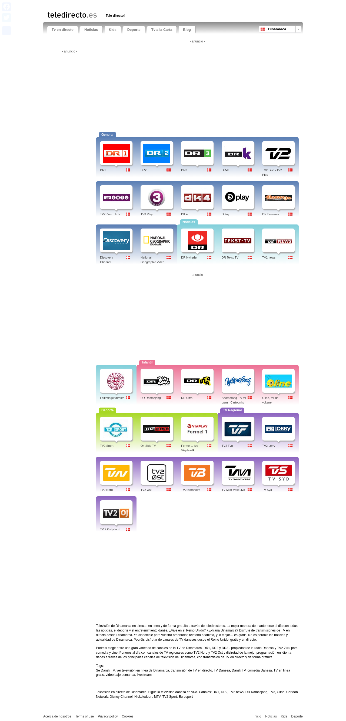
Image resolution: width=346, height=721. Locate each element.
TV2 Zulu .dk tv (110, 214)
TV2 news (268, 257)
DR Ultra (186, 397)
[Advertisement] (110, 5)
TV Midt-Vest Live (233, 489)
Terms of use (84, 716)
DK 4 (184, 214)
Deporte (134, 30)
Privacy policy (108, 716)
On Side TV (148, 445)
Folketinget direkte (112, 397)
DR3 (184, 170)
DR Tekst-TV (230, 257)
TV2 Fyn (227, 445)
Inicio (257, 716)
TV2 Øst (146, 489)
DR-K (225, 170)
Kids (113, 30)
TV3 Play (147, 214)
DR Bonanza (270, 214)
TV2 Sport (107, 445)
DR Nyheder (189, 257)
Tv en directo (63, 30)
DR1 (103, 170)
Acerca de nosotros (57, 716)
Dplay (225, 214)
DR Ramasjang (151, 397)
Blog (187, 30)
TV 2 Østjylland (110, 529)
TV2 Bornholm (190, 489)
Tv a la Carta (161, 30)
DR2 (144, 170)
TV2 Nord (106, 489)
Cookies (127, 716)
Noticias (91, 30)
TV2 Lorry (268, 445)
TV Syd (267, 489)
